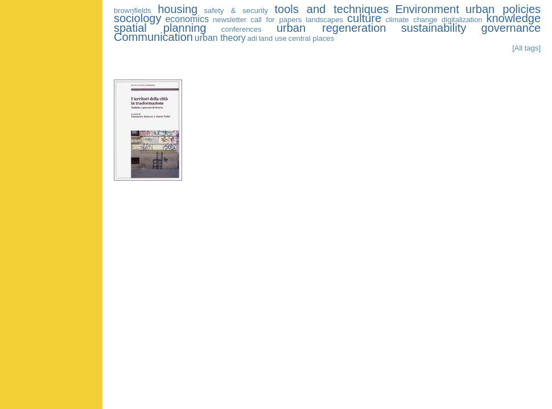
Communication (153, 37)
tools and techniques (331, 9)
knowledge (513, 18)
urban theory (220, 38)
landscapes (324, 19)
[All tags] (526, 48)
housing (177, 9)
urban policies (503, 9)
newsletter (229, 19)
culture (364, 18)
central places (311, 38)
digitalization (462, 19)
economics (186, 19)
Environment (427, 9)
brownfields (132, 10)
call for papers (276, 19)
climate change (411, 19)
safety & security (236, 10)
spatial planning (160, 28)
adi (252, 38)
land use (273, 38)
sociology (137, 18)
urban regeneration (331, 28)
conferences (241, 29)
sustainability (434, 28)
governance (511, 28)
